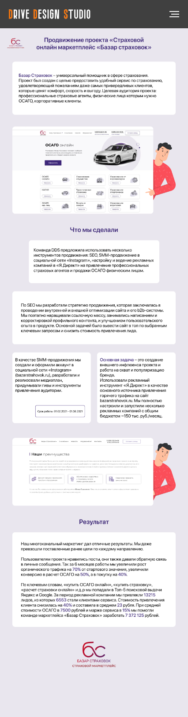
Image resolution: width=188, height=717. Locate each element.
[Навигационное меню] (174, 14)
